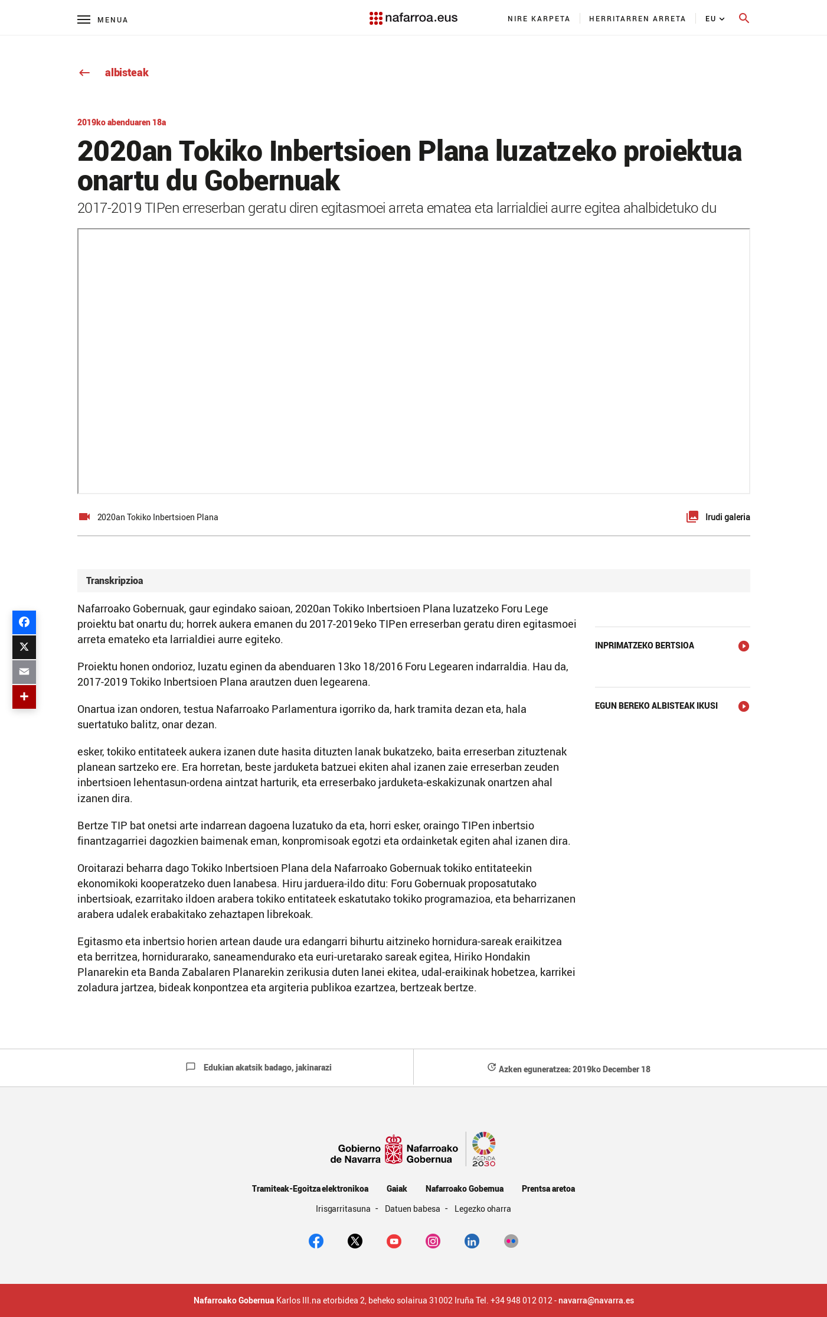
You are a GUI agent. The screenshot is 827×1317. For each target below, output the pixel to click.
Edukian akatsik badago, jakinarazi (258, 1067)
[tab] (413, 580)
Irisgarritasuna (344, 1208)
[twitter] (355, 1240)
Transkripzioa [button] (114, 580)
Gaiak (397, 1188)
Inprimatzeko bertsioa (644, 645)
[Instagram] (433, 1240)
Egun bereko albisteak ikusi (656, 705)
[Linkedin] (472, 1240)
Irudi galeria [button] (727, 517)
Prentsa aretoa (548, 1188)
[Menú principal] (103, 19)
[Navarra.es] (413, 12)
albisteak (113, 72)
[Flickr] (511, 1240)
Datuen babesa (413, 1208)
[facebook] (316, 1240)
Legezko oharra (483, 1208)
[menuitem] (539, 18)
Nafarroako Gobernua (465, 1188)
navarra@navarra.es (596, 1300)
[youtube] (394, 1240)
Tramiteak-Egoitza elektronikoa (310, 1188)
